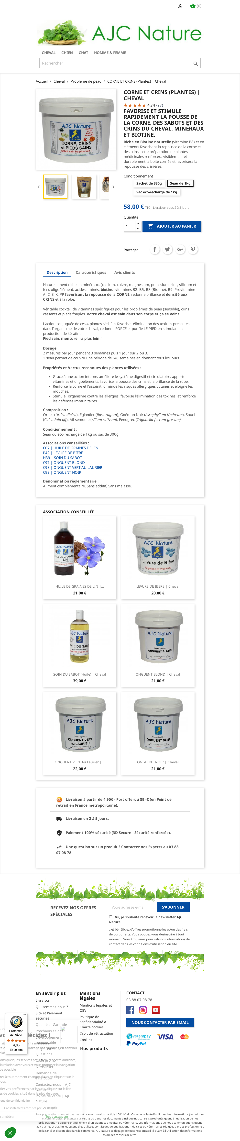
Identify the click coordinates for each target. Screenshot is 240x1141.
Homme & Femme (110, 52)
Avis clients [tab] (124, 272)
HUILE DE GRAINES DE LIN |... (79, 586)
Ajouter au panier (172, 226)
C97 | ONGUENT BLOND (64, 462)
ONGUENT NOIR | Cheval (158, 762)
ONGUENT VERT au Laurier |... (80, 762)
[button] (10, 1133)
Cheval (48, 52)
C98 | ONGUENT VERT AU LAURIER (72, 467)
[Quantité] (129, 226)
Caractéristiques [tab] (91, 272)
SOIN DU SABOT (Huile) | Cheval (79, 674)
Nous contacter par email (160, 1022)
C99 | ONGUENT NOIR (62, 472)
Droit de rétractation (96, 1033)
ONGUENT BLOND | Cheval (158, 674)
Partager (155, 249)
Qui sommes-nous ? (52, 1006)
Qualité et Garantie (51, 1024)
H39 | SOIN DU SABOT (62, 457)
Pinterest (193, 249)
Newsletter (45, 1066)
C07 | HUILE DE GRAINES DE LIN (70, 447)
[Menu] (25, 1016)
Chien (67, 52)
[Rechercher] (120, 63)
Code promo (46, 1060)
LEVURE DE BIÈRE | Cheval (157, 586)
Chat (83, 52)
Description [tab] (57, 272)
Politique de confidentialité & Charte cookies (93, 1021)
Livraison (43, 1000)
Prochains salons (49, 1031)
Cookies (86, 1039)
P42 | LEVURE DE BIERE (63, 452)
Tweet (167, 249)
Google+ (180, 249)
